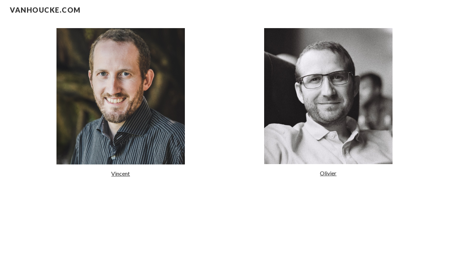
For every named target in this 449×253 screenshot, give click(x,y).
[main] (120, 173)
